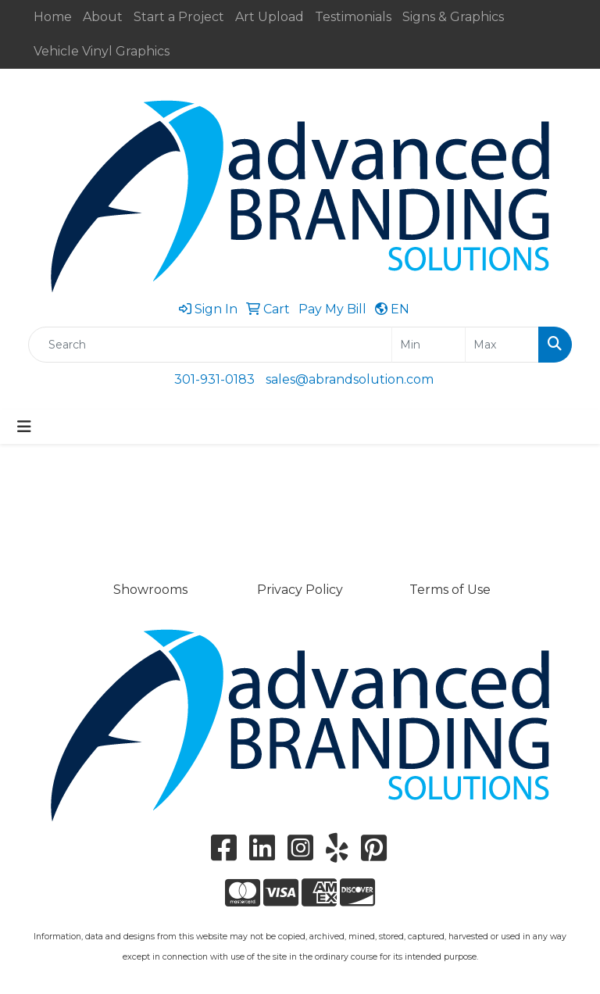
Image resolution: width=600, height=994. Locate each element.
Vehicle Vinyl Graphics (102, 51)
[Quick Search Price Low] (428, 345)
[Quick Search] (210, 345)
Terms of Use (450, 589)
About (103, 16)
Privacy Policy (300, 589)
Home (53, 16)
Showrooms (150, 589)
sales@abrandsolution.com (350, 379)
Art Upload (269, 16)
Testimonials (353, 16)
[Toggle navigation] (24, 427)
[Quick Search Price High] (502, 345)
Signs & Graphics (453, 16)
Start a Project (179, 16)
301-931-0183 (214, 379)
